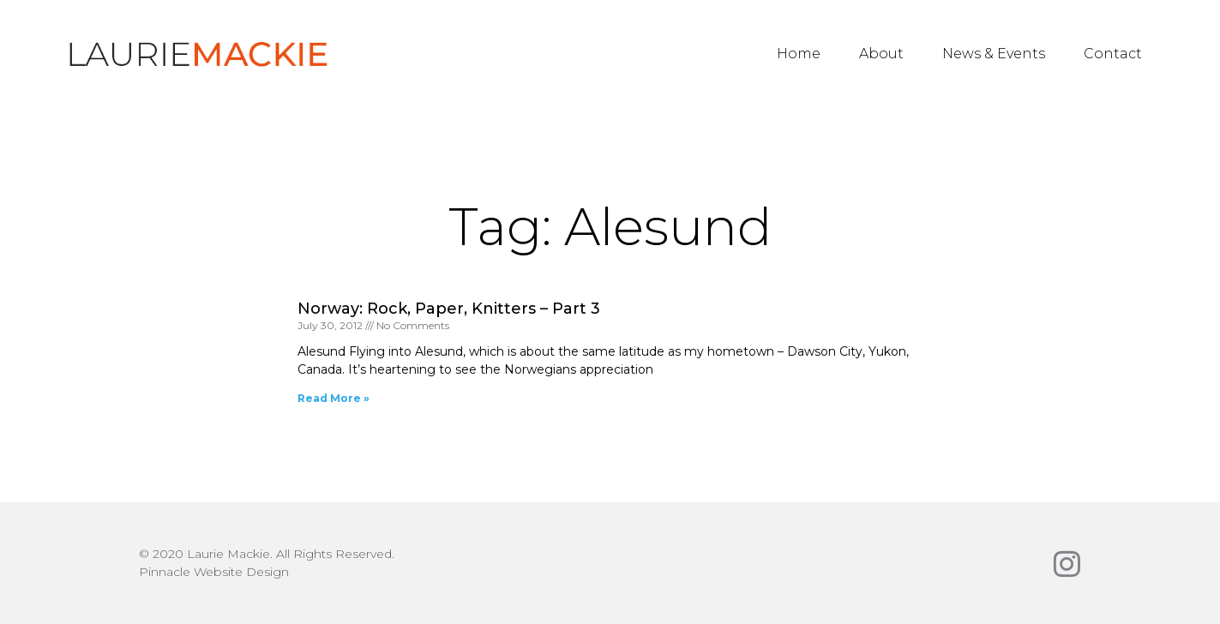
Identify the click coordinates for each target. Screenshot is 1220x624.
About (881, 53)
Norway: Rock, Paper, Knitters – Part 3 (448, 308)
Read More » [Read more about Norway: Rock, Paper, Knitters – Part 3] (333, 398)
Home (798, 53)
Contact (1113, 53)
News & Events (993, 53)
